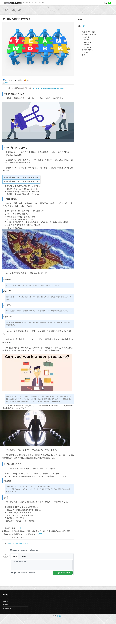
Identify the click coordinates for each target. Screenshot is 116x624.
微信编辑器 (6, 608)
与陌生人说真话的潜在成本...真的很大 (19, 543)
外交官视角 (87, 47)
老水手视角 (87, 42)
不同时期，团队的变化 (89, 34)
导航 (79, 26)
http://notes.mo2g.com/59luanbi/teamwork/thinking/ (49, 88)
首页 (6, 10)
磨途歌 (5, 601)
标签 (13, 10)
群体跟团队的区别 (87, 50)
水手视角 (86, 45)
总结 (83, 55)
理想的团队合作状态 (88, 32)
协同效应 (86, 52)
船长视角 (86, 39)
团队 (6, 83)
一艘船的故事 (86, 37)
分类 (19, 10)
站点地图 (5, 605)
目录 (84, 26)
